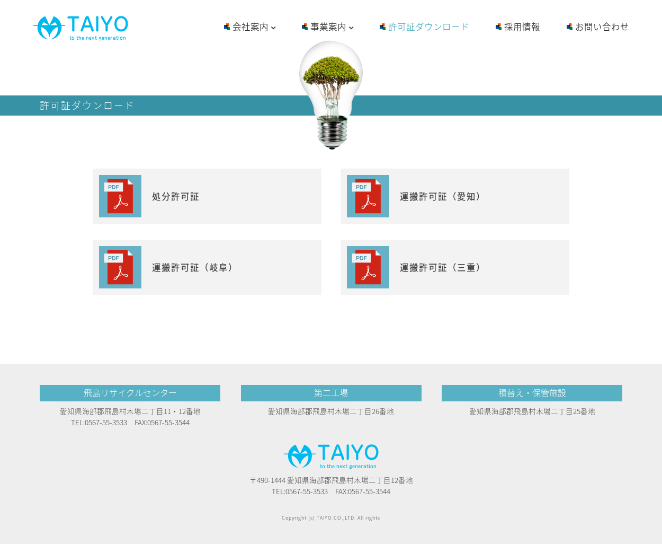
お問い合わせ (602, 26)
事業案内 (331, 27)
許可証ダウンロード (428, 26)
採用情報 (522, 26)
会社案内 (253, 27)
